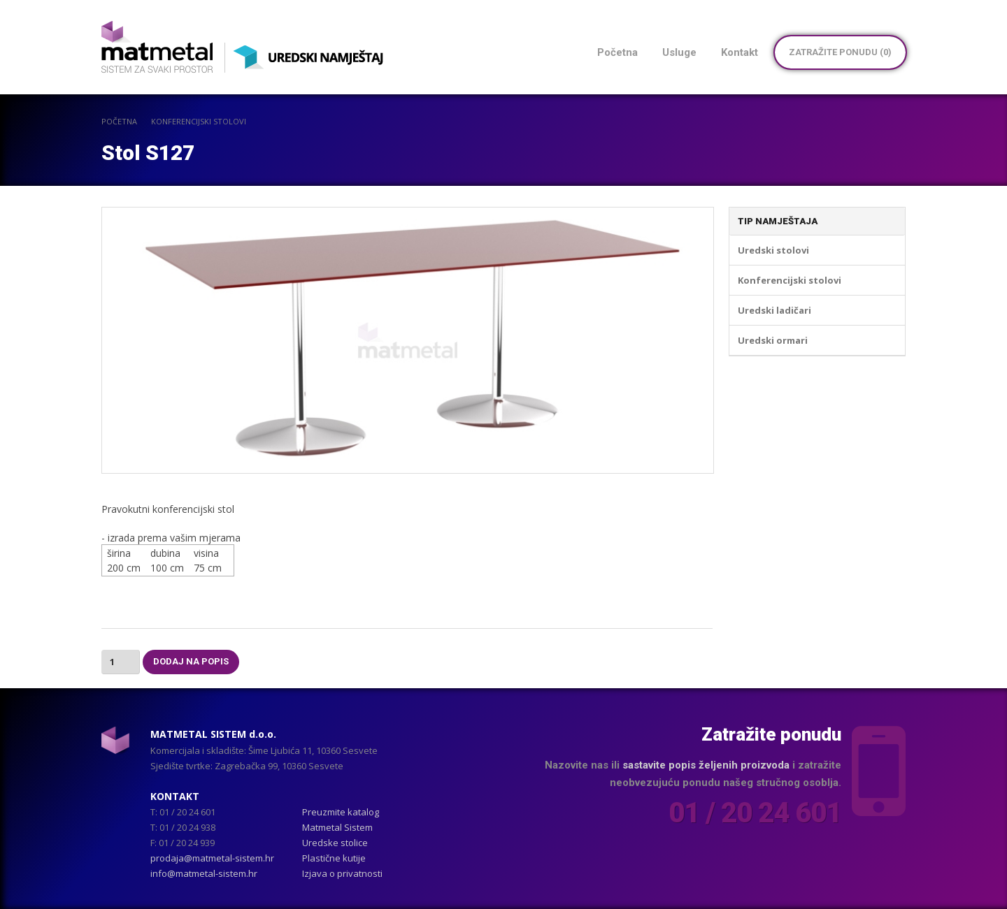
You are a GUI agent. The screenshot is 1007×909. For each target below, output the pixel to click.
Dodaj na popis (191, 661)
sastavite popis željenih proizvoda (706, 765)
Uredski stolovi (773, 250)
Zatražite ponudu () (840, 52)
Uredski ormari (773, 340)
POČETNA (119, 121)
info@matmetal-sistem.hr (203, 873)
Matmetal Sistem (337, 827)
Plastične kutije (334, 858)
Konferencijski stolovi (198, 121)
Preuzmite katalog (340, 812)
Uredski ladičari (774, 310)
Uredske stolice (335, 842)
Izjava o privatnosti (342, 873)
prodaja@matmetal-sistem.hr (212, 858)
